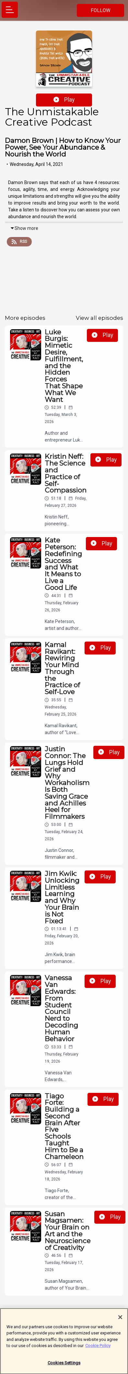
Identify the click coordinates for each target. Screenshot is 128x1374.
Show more (24, 228)
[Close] (120, 1320)
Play (64, 99)
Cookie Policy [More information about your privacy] (98, 1348)
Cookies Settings (64, 1366)
